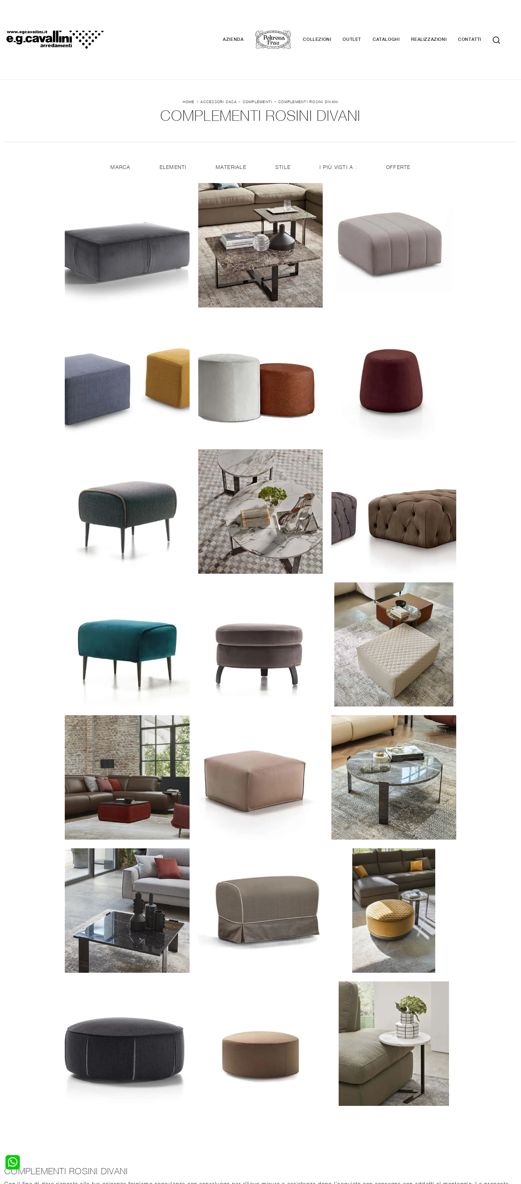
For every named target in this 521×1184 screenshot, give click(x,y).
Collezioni (328, 18)
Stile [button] (283, 124)
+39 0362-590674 (346, 1130)
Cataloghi (397, 18)
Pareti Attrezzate (155, 1091)
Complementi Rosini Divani (308, 58)
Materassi (276, 1105)
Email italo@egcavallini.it (402, 1130)
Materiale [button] (230, 124)
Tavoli (142, 1099)
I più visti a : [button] (339, 124)
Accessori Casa (218, 58)
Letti (9, 1084)
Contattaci (408, 1091)
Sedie (141, 1105)
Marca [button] (120, 124)
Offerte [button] (399, 124)
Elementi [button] (172, 124)
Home (189, 58)
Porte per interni (285, 1084)
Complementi (257, 58)
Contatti (480, 18)
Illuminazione (280, 1091)
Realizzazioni (439, 18)
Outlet (362, 18)
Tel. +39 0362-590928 (292, 1130)
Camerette (17, 1091)
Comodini (15, 1105)
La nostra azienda (417, 1084)
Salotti (142, 1084)
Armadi (12, 1099)
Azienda (244, 18)
